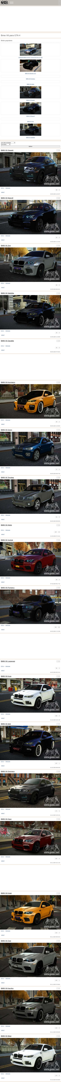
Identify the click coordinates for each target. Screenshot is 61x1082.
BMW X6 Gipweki (30, 100)
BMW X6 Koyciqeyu (8, 382)
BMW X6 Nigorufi (30, 116)
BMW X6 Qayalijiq (7, 341)
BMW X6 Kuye (6, 676)
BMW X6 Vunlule (7, 540)
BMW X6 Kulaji (6, 893)
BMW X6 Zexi (30, 121)
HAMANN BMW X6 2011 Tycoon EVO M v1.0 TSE (30, 57)
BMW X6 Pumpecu (30, 78)
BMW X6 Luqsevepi (8, 661)
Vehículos (8, 188)
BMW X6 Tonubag (7, 477)
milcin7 (2, 192)
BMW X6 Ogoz (6, 819)
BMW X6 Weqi (6, 1036)
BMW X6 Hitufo (30, 84)
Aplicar (30, 146)
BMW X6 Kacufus (7, 988)
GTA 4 (2, 188)
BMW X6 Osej (6, 941)
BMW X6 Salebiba (30, 137)
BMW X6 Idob (6, 724)
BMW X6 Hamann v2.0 (30, 73)
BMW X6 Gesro (6, 430)
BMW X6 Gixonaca (7, 771)
